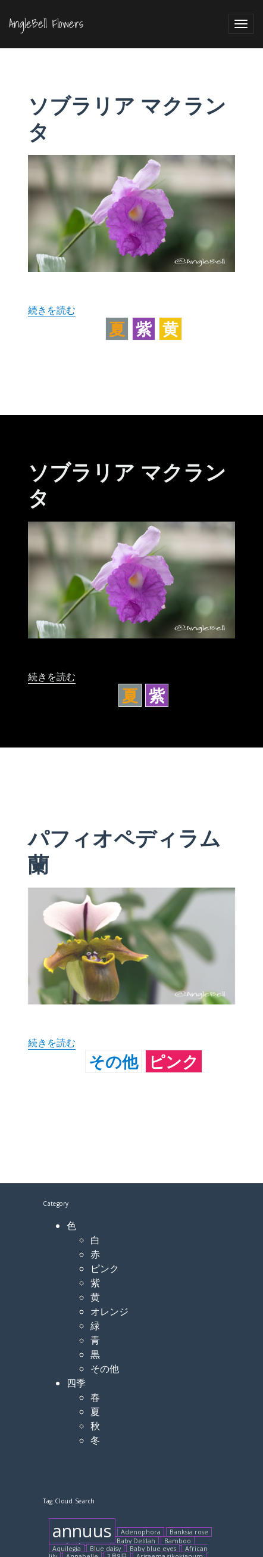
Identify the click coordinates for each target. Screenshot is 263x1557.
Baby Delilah (136, 1541)
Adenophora (141, 1532)
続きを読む (52, 310)
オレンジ (109, 1311)
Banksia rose (189, 1532)
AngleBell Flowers (46, 23)
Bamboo (177, 1541)
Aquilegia (66, 1548)
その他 (113, 1061)
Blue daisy (105, 1548)
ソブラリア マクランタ (127, 118)
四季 (76, 1382)
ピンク (174, 1061)
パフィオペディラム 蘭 (124, 851)
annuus (82, 1531)
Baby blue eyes (153, 1548)
